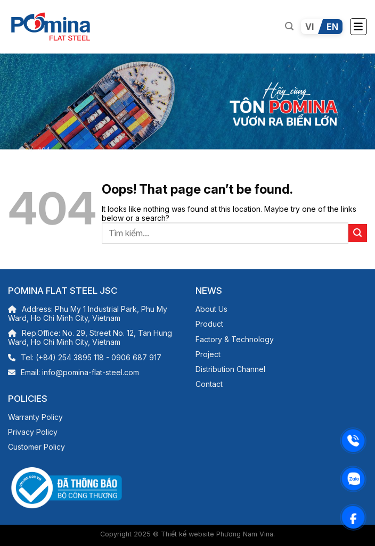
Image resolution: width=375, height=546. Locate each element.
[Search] (289, 26)
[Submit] (357, 233)
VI (309, 26)
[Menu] (358, 26)
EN (332, 26)
